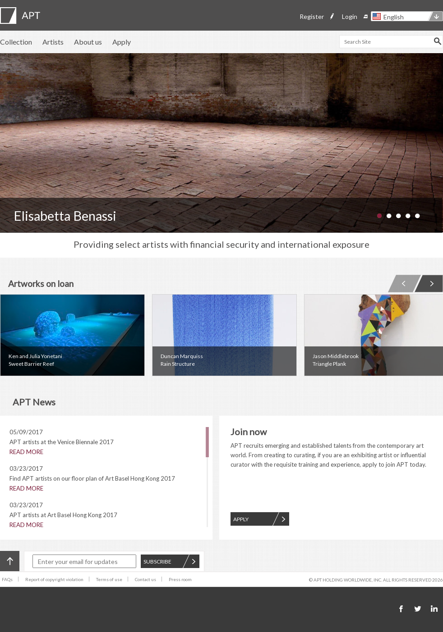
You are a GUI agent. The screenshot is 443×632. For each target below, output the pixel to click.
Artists (53, 41)
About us (88, 41)
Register (312, 16)
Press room (180, 579)
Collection (16, 41)
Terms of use (109, 579)
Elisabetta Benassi (65, 215)
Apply (121, 41)
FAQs (7, 579)
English (393, 17)
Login (349, 16)
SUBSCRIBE (169, 561)
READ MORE (26, 451)
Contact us (145, 579)
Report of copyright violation (54, 579)
